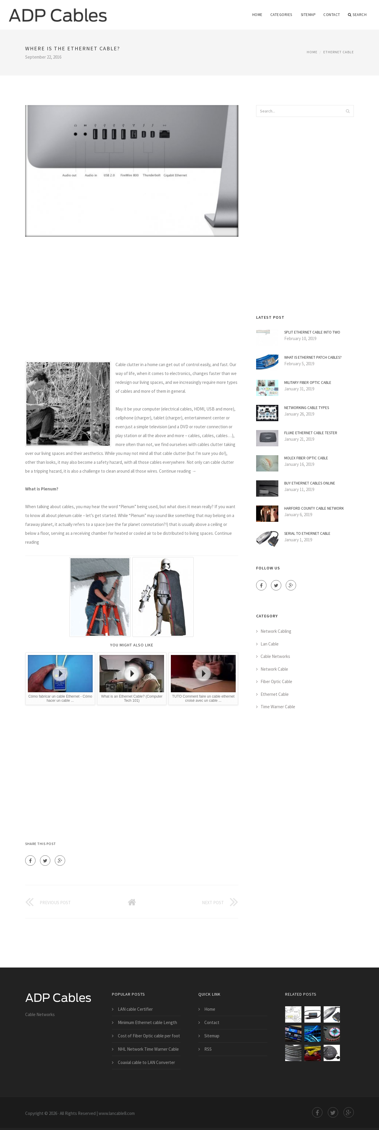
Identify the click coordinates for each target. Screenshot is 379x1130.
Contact (331, 14)
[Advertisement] (132, 299)
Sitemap (308, 14)
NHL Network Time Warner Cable (148, 1049)
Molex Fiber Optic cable (306, 458)
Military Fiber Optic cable (307, 382)
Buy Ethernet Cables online (309, 483)
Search (357, 15)
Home (257, 14)
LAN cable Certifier (135, 1009)
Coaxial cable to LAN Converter (146, 1062)
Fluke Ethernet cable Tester (310, 432)
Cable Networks (275, 656)
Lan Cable (270, 644)
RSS (208, 1049)
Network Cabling (276, 631)
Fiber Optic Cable (276, 681)
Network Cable (274, 669)
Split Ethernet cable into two (312, 332)
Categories (281, 14)
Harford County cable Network (314, 508)
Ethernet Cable (338, 52)
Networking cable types (306, 407)
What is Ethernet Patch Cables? (313, 357)
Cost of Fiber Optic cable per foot (149, 1036)
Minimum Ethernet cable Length (147, 1022)
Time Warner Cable (278, 706)
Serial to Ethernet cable (307, 533)
